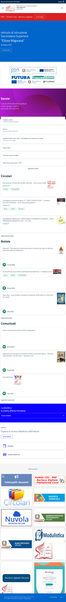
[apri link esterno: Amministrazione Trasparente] (49, 517)
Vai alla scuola (6, 50)
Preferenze (53, 597)
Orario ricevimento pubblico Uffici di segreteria (19, 330)
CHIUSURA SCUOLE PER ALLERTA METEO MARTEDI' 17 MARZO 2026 (27, 271)
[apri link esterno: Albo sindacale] (49, 497)
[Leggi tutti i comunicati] (7, 400)
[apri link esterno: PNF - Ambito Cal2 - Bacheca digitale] (49, 480)
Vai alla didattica (7, 436)
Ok (61, 597)
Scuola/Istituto (6, 415)
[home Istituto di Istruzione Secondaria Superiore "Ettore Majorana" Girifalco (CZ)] (21, 8)
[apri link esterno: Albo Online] (16, 544)
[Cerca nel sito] (62, 8)
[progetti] (33, 446)
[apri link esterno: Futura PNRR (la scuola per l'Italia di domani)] (33, 79)
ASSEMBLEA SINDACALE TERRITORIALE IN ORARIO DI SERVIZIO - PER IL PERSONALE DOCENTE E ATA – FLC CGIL (28, 219)
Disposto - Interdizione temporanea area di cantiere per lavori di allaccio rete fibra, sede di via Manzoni (28, 249)
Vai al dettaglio (39, 17)
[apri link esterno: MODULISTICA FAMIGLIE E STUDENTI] (49, 544)
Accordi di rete (8, 377)
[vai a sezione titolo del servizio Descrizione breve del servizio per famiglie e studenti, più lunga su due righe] (33, 121)
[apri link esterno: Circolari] (16, 497)
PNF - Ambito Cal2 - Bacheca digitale (16, 16)
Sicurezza (21, 209)
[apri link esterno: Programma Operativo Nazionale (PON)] (33, 70)
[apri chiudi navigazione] (3, 8)
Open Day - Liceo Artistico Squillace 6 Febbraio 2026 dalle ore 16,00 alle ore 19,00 (28, 296)
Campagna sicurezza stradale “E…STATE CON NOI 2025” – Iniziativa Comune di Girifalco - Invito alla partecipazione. (26, 201)
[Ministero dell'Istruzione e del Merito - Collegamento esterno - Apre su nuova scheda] (10, 2)
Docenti (6, 189)
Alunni (5, 209)
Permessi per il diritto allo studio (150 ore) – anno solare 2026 (24, 183)
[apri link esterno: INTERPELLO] (16, 480)
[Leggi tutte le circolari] (7, 236)
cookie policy (28, 598)
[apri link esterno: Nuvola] (16, 517)
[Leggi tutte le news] (6, 318)
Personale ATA (15, 189)
